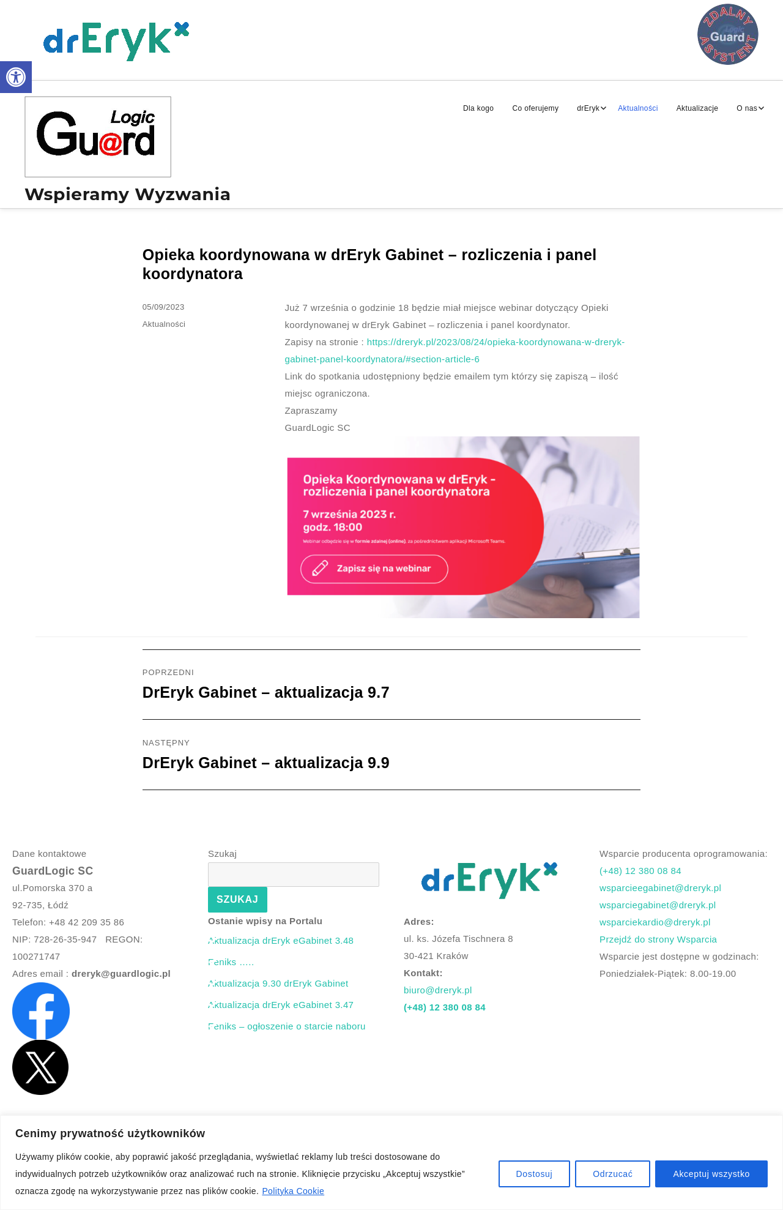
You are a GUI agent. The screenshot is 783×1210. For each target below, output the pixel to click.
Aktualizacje (698, 108)
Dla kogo (478, 108)
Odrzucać (613, 1174)
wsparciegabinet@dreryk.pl (657, 905)
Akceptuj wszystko (711, 1174)
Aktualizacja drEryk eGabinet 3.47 (281, 1004)
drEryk (588, 108)
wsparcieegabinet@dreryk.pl (660, 888)
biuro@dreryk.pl (438, 990)
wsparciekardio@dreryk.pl (655, 922)
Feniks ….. (231, 962)
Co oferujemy (535, 108)
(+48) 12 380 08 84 (445, 1007)
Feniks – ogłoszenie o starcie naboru (287, 1026)
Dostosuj (534, 1174)
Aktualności (638, 108)
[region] (391, 1162)
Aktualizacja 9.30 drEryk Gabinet (278, 983)
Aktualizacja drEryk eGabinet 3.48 (281, 940)
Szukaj (222, 853)
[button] (16, 77)
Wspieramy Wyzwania (127, 194)
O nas (747, 108)
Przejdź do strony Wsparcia (658, 939)
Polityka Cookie (293, 1191)
